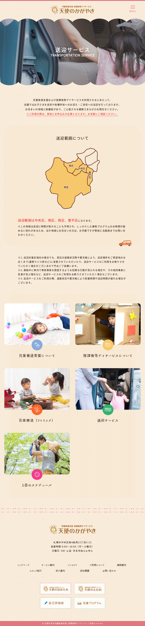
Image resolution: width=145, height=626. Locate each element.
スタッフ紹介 (36, 571)
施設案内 (121, 565)
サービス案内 (48, 565)
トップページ (23, 565)
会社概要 (84, 571)
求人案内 (60, 571)
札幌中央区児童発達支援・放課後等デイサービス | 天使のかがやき (73, 623)
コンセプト (72, 565)
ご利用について (97, 565)
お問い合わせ (109, 571)
